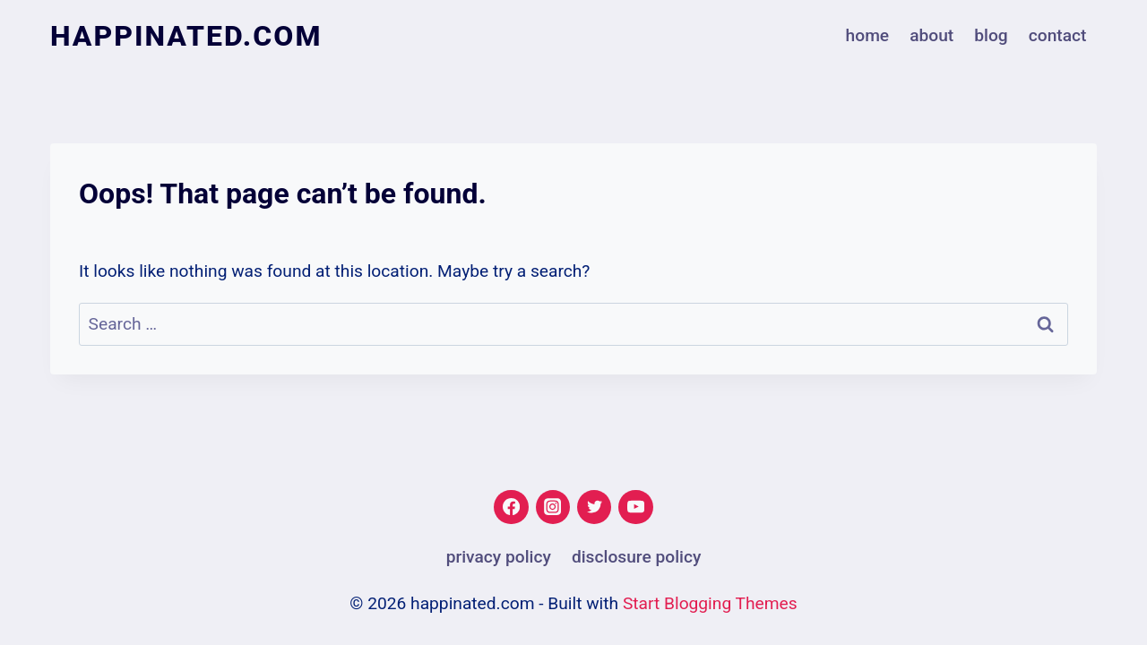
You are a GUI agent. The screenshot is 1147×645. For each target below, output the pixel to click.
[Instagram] (553, 507)
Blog (990, 35)
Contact (1058, 35)
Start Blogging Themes (710, 603)
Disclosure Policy (636, 556)
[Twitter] (594, 507)
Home (868, 35)
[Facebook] (511, 507)
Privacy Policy (498, 556)
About (931, 35)
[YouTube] (635, 507)
